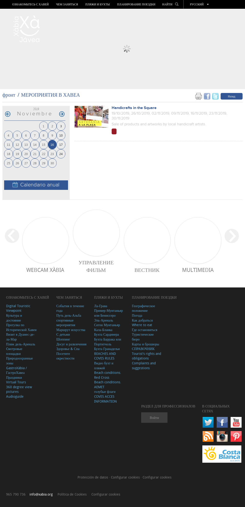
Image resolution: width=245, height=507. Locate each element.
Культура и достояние (14, 318)
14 (35, 144)
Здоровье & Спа (67, 348)
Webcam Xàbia (45, 269)
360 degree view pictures (19, 389)
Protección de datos (93, 477)
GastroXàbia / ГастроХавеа (16, 370)
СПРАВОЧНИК (143, 348)
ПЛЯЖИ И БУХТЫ (97, 4)
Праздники (14, 377)
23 (52, 154)
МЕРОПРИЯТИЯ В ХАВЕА (50, 95)
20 (26, 154)
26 (17, 163)
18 (8, 154)
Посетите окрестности (65, 356)
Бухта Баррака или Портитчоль (107, 341)
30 (52, 163)
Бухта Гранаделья (107, 348)
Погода (137, 315)
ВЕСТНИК (146, 269)
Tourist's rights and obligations (146, 356)
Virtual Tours (16, 382)
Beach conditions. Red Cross (107, 375)
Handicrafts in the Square (134, 108)
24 (61, 154)
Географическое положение (143, 308)
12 (17, 144)
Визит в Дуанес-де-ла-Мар (20, 336)
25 (8, 163)
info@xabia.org (41, 494)
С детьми (63, 334)
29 (43, 163)
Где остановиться (144, 329)
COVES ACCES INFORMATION (105, 399)
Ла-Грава (100, 306)
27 (26, 163)
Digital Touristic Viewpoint (18, 308)
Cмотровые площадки (14, 351)
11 (8, 144)
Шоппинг (63, 339)
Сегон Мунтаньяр (107, 325)
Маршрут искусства (70, 329)
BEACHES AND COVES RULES (105, 356)
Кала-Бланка (103, 329)
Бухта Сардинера (106, 334)
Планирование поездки (136, 4)
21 (35, 154)
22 (43, 154)
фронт (8, 95)
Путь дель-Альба (68, 315)
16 (52, 144)
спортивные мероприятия (65, 322)
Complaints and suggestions (144, 365)
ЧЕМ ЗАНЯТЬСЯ (67, 4)
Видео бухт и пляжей (103, 365)
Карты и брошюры (145, 344)
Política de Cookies (72, 494)
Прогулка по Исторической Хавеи (21, 327)
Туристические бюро (143, 336)
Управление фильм (96, 266)
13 (26, 144)
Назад (231, 96)
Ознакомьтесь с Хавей (30, 4)
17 (61, 144)
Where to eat (142, 325)
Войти (154, 417)
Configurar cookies (126, 477)
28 (35, 163)
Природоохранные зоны (19, 360)
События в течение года (70, 308)
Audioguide (15, 396)
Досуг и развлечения (71, 344)
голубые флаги (105, 391)
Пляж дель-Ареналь (20, 344)
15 (43, 144)
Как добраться (142, 320)
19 (17, 154)
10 (61, 135)
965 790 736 (16, 494)
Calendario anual (35, 185)
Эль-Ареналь (103, 320)
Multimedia (198, 269)
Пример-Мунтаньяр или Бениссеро (108, 313)
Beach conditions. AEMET (107, 384)
